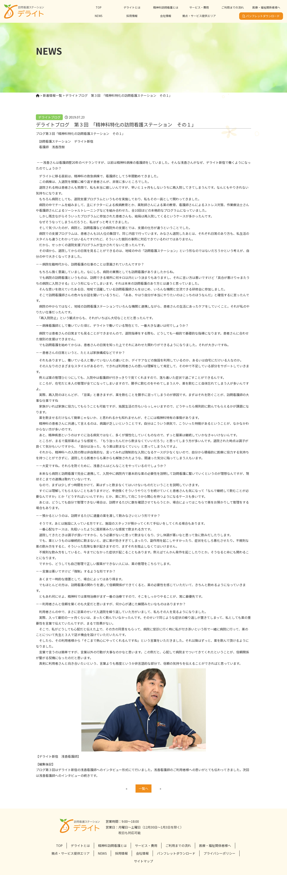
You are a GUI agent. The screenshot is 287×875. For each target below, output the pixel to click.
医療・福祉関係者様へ (266, 7)
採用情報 (132, 16)
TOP (98, 7)
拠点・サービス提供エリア (199, 16)
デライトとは (132, 7)
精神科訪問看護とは (165, 7)
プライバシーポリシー (219, 853)
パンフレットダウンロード (261, 16)
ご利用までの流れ (232, 7)
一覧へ (143, 788)
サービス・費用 (199, 7)
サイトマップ (143, 861)
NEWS (98, 16)
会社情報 (165, 16)
